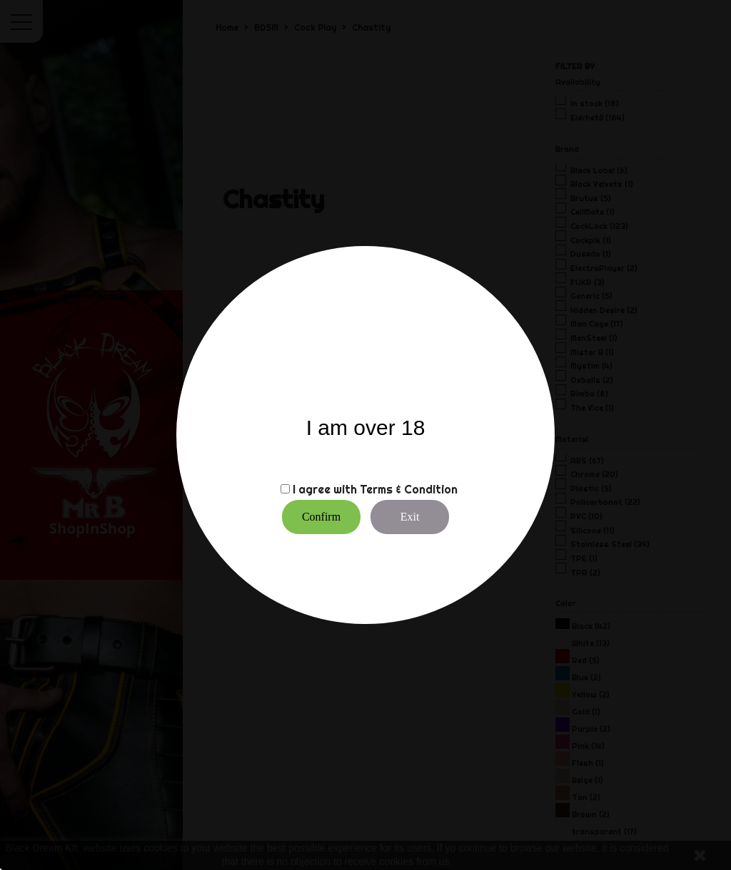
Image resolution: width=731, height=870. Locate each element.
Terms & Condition (409, 489)
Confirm (321, 517)
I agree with (325, 489)
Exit (410, 517)
